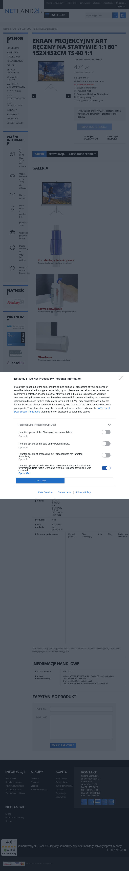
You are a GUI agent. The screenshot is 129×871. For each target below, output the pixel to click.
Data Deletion (45, 492)
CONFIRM (40, 480)
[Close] (122, 379)
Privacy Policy (83, 492)
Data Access (64, 492)
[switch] (106, 432)
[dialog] (64, 435)
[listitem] (64, 424)
